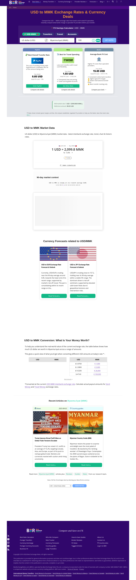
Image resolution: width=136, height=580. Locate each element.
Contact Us (101, 540)
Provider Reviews (81, 2)
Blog (102, 2)
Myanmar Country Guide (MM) (80, 438)
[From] (32, 40)
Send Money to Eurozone (43, 573)
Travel (60, 34)
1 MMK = (68, 165)
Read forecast (54, 296)
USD (93, 40)
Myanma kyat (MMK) (46, 474)
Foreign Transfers (26, 540)
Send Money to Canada (96, 573)
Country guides (51, 546)
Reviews (69, 474)
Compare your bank (97, 90)
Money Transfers (49, 2)
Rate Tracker (50, 540)
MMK (98, 40)
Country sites (103, 543)
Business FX (24, 549)
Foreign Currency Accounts (29, 546)
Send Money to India (112, 573)
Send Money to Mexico (80, 573)
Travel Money (39, 387)
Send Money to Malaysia (63, 575)
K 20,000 (97, 371)
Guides (77, 474)
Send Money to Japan (30, 575)
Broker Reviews (76, 540)
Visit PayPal (37, 86)
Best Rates (36, 2)
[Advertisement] (68, 318)
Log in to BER (101, 546)
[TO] (61, 40)
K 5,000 (97, 367)
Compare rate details (37, 90)
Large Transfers (51, 549)
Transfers (47, 34)
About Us (100, 537)
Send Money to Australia (46, 575)
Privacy (81, 569)
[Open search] (113, 3)
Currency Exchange (65, 2)
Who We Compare (52, 537)
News (38, 408)
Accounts (72, 34)
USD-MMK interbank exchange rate (60, 384)
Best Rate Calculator (27, 537)
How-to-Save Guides (78, 537)
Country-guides (76, 408)
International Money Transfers (23, 573)
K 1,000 (97, 364)
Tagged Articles (76, 546)
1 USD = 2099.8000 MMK (73, 104)
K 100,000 (97, 374)
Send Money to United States (62, 573)
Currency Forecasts (52, 543)
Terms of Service (73, 569)
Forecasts (94, 2)
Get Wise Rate (68, 86)
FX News (74, 543)
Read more (50, 465)
